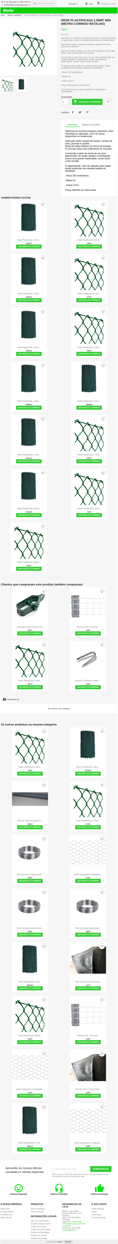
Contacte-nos (6, 1214)
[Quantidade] (64, 102)
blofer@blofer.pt (69, 1230)
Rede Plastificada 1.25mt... (89, 347)
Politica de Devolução (40, 1232)
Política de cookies (39, 1235)
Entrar (94, 1212)
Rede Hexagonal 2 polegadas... (88, 874)
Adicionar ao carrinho (87, 102)
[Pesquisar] (44, 3)
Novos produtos (37, 1209)
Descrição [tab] (72, 124)
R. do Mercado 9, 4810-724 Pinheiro (19, 2)
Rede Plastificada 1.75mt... (28, 455)
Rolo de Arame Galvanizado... (30, 874)
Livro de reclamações (40, 1221)
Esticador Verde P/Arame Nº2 (30, 627)
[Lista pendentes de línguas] (74, 4)
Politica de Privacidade (41, 1229)
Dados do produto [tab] (91, 124)
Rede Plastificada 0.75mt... (28, 294)
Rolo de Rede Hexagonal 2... (30, 821)
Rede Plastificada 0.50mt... (28, 240)
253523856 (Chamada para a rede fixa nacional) (25, 5)
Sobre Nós (5, 1209)
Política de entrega (39, 1238)
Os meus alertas (98, 1217)
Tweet (80, 112)
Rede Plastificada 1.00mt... (28, 347)
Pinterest (87, 112)
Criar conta (96, 1214)
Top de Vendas (37, 1212)
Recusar (68, 1242)
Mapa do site (6, 1217)
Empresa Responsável (40, 1224)
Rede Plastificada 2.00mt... (28, 508)
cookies (59, 1242)
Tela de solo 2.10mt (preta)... (88, 1089)
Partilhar (73, 112)
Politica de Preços (38, 1226)
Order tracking (97, 1209)
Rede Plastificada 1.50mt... (89, 401)
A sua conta (99, 1204)
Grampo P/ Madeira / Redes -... (88, 680)
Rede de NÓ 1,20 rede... (88, 627)
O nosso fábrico (7, 1212)
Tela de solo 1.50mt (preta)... (88, 982)
